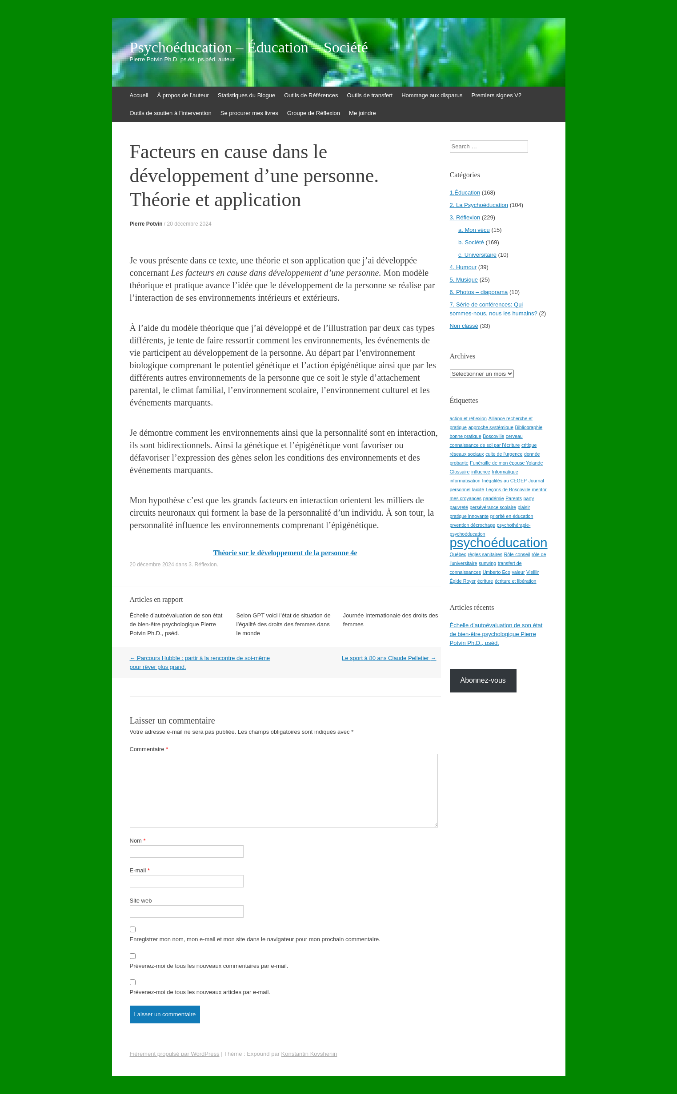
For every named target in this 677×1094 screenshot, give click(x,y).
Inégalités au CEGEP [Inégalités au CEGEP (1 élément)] (504, 480)
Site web (141, 900)
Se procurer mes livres (249, 113)
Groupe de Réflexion (313, 113)
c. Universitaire (477, 254)
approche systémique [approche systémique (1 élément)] (491, 427)
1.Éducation (465, 192)
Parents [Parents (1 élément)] (513, 498)
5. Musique (464, 279)
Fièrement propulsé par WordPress (175, 1053)
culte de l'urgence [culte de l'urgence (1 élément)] (503, 454)
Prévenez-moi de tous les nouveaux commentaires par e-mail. (209, 966)
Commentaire (149, 749)
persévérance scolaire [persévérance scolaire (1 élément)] (493, 507)
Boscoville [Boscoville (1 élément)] (493, 436)
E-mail (140, 870)
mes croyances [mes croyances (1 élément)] (466, 498)
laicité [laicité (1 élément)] (478, 489)
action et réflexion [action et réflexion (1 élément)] (468, 418)
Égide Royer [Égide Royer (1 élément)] (463, 581)
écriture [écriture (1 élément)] (485, 581)
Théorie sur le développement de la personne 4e (285, 553)
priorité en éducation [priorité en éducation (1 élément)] (511, 516)
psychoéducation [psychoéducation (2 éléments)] (499, 542)
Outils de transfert (370, 95)
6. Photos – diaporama (479, 292)
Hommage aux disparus (431, 95)
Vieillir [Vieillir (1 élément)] (532, 572)
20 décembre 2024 (189, 224)
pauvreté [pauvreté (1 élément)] (459, 507)
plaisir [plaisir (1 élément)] (523, 507)
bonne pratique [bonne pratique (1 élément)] (465, 436)
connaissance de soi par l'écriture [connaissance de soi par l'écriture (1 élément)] (485, 445)
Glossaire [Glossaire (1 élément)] (460, 471)
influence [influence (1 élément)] (480, 471)
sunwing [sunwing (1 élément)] (487, 563)
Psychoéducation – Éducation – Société (249, 47)
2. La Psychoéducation (479, 205)
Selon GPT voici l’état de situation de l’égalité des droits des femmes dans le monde (283, 624)
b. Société (471, 242)
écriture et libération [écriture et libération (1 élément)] (516, 581)
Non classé (464, 325)
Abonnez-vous (483, 680)
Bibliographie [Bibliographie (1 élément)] (529, 427)
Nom (138, 840)
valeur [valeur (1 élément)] (518, 572)
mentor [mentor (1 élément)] (539, 489)
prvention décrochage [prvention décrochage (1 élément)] (473, 525)
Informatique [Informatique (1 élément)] (505, 471)
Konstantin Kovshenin (309, 1053)
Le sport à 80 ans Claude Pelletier (389, 658)
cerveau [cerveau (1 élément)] (514, 436)
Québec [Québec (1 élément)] (458, 554)
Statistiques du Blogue (246, 95)
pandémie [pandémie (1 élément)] (493, 498)
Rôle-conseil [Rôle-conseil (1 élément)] (517, 554)
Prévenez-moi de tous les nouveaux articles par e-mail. (200, 992)
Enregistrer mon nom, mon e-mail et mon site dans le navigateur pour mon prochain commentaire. (255, 939)
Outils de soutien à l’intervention (171, 113)
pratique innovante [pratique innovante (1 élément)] (469, 516)
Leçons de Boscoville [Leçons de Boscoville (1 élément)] (508, 489)
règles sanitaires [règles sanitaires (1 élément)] (485, 554)
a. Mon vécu (474, 230)
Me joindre (362, 113)
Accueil (139, 95)
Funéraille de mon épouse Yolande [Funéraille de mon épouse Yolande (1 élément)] (506, 462)
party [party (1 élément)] (529, 498)
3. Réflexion (202, 564)
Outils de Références (311, 95)
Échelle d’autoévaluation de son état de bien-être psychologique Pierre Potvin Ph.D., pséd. (176, 624)
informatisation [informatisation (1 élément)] (465, 480)
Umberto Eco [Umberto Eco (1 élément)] (496, 572)
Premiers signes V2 (496, 95)
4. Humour (463, 267)
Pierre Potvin (146, 224)
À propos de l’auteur (182, 95)
